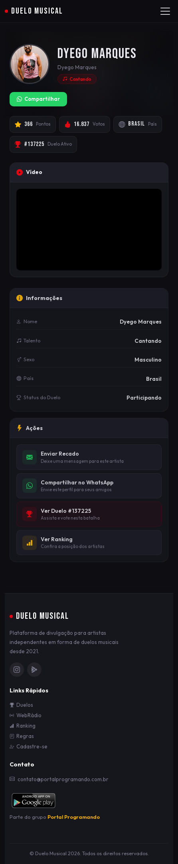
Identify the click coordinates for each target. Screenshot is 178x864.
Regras (22, 736)
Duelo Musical (34, 11)
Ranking (23, 725)
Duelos (21, 705)
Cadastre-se (28, 746)
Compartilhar (38, 99)
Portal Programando (73, 817)
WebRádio (26, 715)
